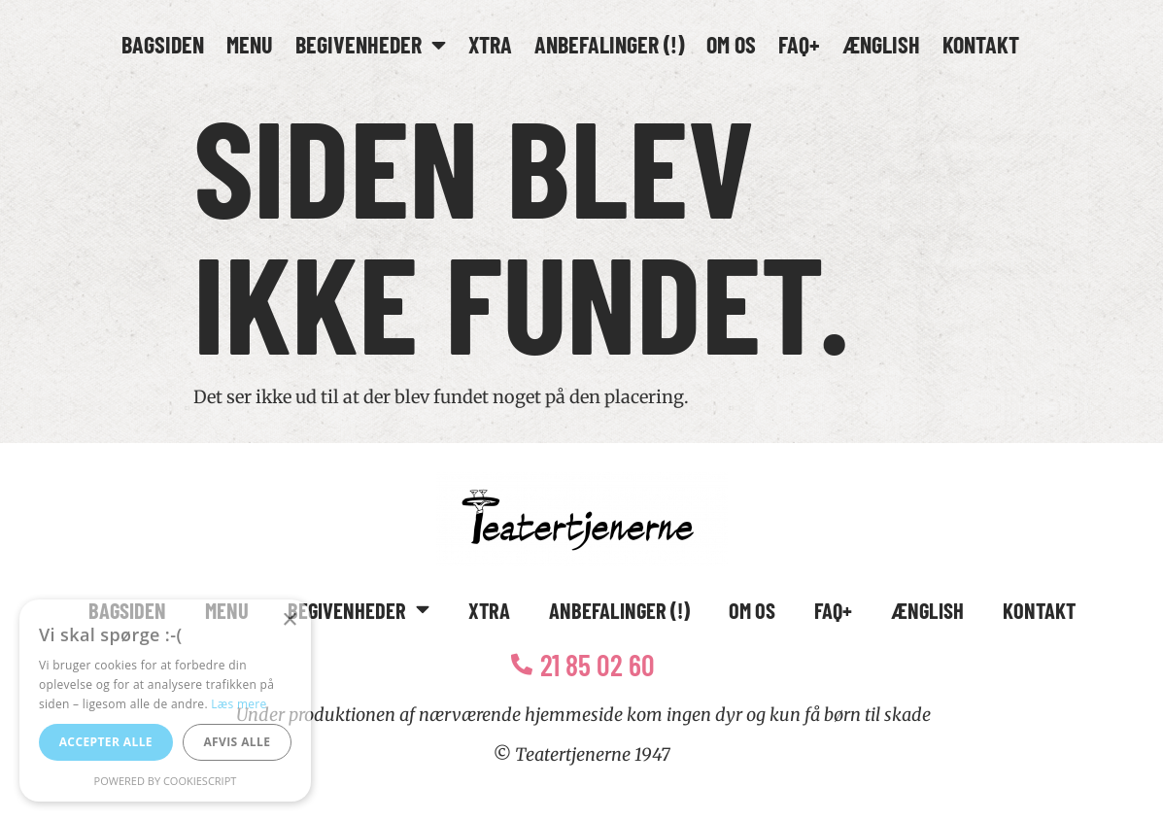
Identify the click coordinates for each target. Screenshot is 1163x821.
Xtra (490, 44)
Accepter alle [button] (106, 742)
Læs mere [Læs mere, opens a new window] (238, 704)
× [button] (289, 620)
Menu (249, 44)
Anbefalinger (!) (609, 44)
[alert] (165, 700)
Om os (731, 44)
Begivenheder (370, 44)
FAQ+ (799, 44)
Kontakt (980, 44)
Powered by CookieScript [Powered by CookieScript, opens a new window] (165, 780)
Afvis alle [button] (236, 742)
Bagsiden (162, 44)
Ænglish (881, 44)
